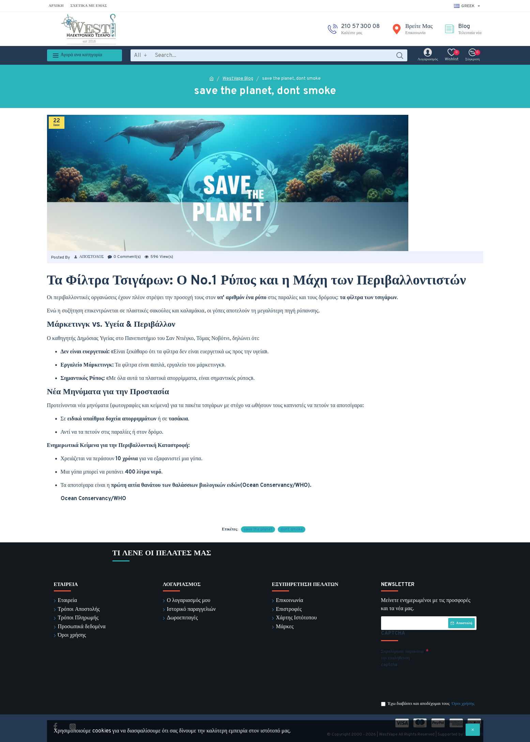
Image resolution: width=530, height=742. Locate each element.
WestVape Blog (238, 78)
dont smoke (292, 529)
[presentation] (428, 682)
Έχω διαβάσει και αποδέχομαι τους (428, 704)
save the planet (258, 529)
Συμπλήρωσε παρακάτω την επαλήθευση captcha (402, 658)
